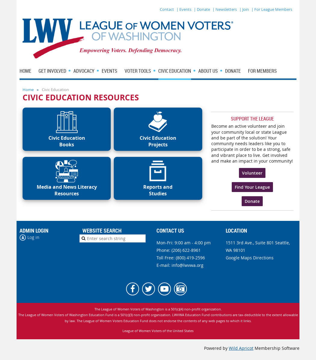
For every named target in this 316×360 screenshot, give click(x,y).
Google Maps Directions (250, 258)
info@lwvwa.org (187, 265)
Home (28, 89)
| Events (183, 9)
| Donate (202, 9)
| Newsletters (224, 9)
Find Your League (252, 187)
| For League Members (271, 9)
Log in (33, 237)
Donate (252, 201)
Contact (167, 9)
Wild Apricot (241, 348)
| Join (244, 9)
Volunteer (252, 173)
